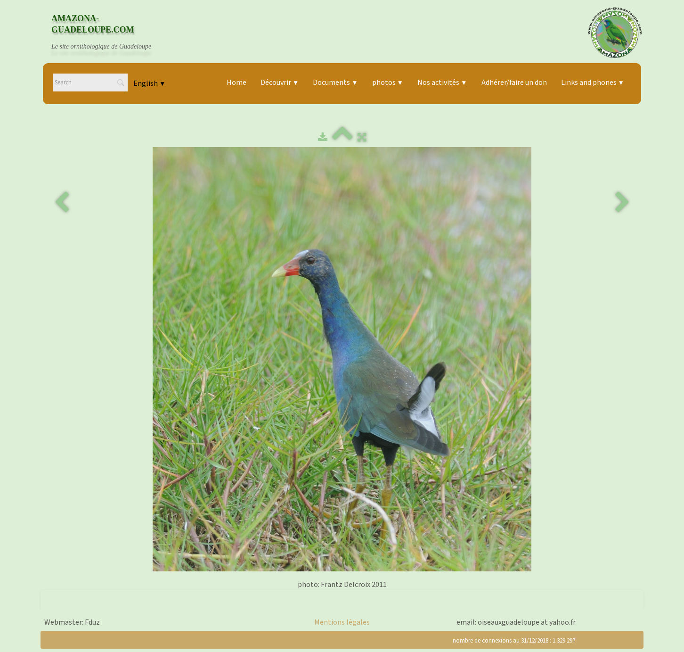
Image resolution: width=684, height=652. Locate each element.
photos (387, 82)
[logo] (110, 32)
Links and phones (592, 82)
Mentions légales (342, 622)
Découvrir (280, 82)
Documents (335, 82)
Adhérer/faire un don (514, 82)
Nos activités (442, 82)
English (149, 83)
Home (236, 82)
